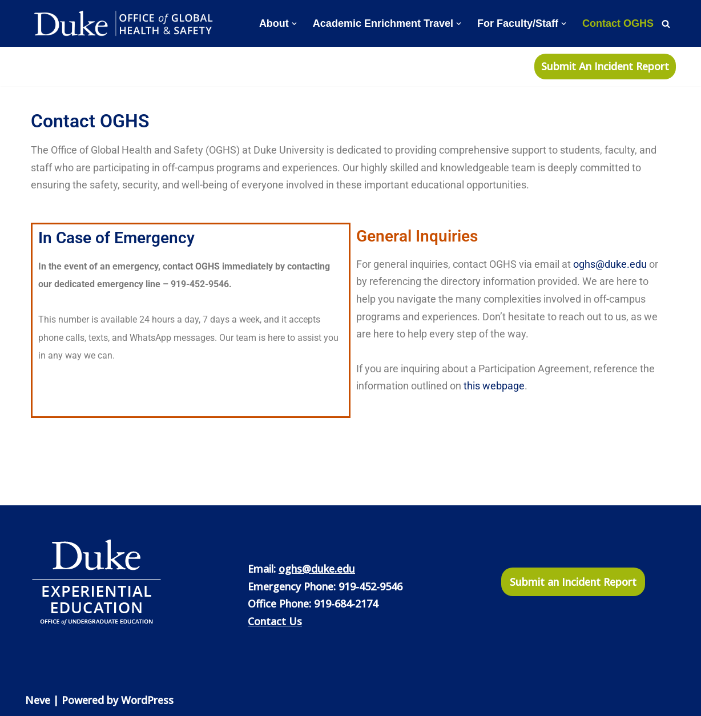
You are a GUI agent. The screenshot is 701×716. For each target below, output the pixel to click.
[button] (294, 23)
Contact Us (275, 621)
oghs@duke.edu (610, 264)
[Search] (666, 23)
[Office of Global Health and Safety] (125, 23)
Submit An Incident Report (605, 66)
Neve (37, 700)
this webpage (494, 386)
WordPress (147, 700)
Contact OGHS (618, 23)
